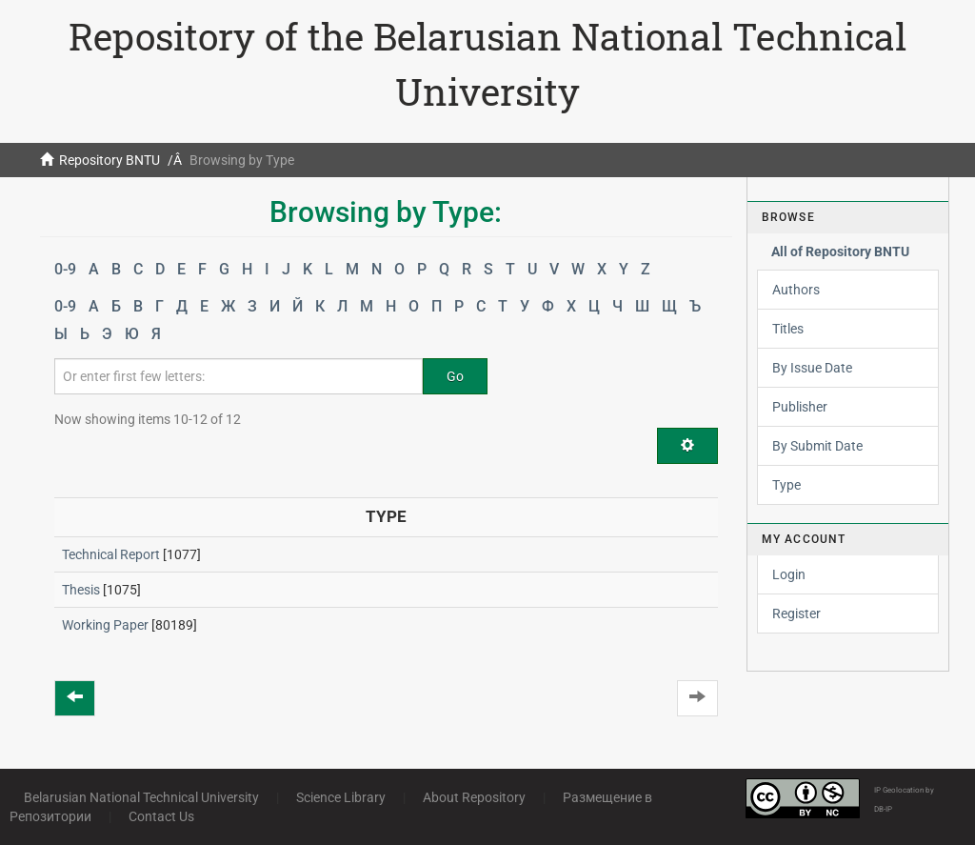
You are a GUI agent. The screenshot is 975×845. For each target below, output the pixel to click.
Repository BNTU (109, 160)
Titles (788, 328)
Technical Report (111, 554)
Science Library (341, 797)
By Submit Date (817, 445)
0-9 (65, 269)
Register (796, 613)
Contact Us (161, 816)
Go (455, 376)
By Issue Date (812, 367)
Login (789, 574)
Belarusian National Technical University (141, 797)
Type (786, 485)
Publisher (799, 406)
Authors (796, 289)
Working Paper (105, 625)
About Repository (474, 797)
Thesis (81, 589)
